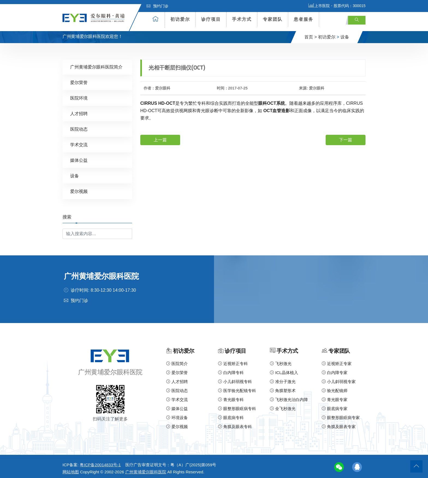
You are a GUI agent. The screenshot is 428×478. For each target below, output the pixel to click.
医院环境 (79, 94)
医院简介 (177, 360)
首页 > (310, 33)
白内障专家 (334, 369)
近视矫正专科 (233, 360)
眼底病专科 (231, 414)
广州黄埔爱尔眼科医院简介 (96, 63)
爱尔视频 (79, 188)
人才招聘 (79, 110)
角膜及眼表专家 (339, 423)
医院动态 (79, 126)
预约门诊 (157, 6)
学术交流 (79, 141)
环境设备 (177, 414)
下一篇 (345, 137)
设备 (344, 33)
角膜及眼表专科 (235, 423)
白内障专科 (231, 369)
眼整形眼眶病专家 (341, 414)
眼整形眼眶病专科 (237, 405)
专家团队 (273, 19)
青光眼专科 (231, 396)
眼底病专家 (334, 405)
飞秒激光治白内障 (289, 396)
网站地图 (71, 469)
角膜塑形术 (283, 387)
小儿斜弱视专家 (339, 378)
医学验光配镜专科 (237, 387)
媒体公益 (79, 157)
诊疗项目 (211, 19)
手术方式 (242, 19)
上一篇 (160, 137)
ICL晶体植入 (284, 369)
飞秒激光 (281, 360)
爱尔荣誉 (79, 79)
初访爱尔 (180, 19)
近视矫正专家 (337, 360)
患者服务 (303, 19)
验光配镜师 (334, 387)
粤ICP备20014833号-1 (100, 461)
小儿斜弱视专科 (235, 378)
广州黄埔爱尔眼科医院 (145, 469)
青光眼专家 (334, 396)
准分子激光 (283, 378)
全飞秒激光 (283, 405)
